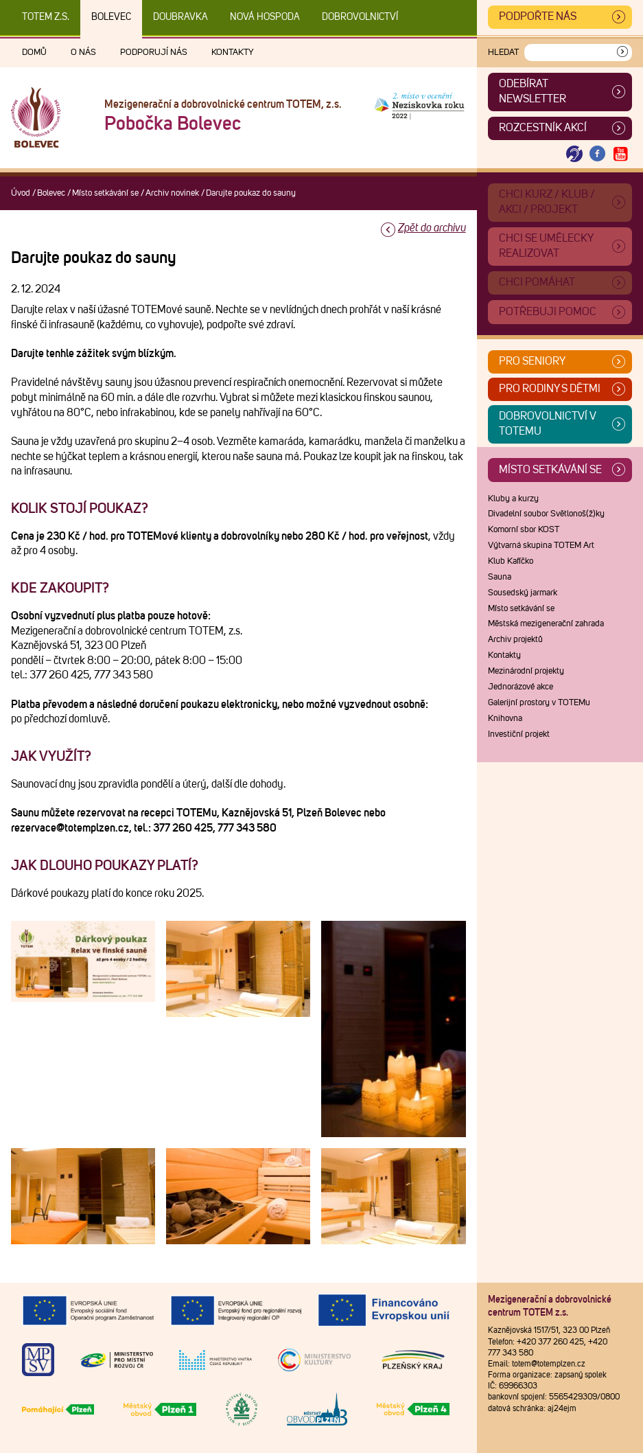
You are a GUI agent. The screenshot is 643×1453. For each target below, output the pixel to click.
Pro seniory (532, 361)
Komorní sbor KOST (523, 529)
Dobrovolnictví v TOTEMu (547, 424)
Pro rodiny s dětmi (549, 388)
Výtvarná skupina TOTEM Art (541, 545)
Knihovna (505, 718)
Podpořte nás (537, 16)
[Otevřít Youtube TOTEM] (620, 154)
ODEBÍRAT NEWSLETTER (532, 91)
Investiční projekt (519, 734)
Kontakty (232, 52)
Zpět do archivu (432, 227)
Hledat (503, 52)
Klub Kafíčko (510, 561)
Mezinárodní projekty (526, 671)
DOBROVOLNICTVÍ (360, 17)
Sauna (499, 577)
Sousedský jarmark (522, 592)
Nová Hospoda (265, 17)
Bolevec (111, 17)
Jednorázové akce (520, 687)
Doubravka (180, 17)
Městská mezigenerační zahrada (546, 623)
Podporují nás (153, 52)
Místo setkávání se (105, 193)
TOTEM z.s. (45, 17)
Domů (34, 52)
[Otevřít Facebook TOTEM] (597, 154)
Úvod (20, 193)
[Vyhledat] (622, 52)
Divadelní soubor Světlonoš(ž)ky (546, 514)
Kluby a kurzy (513, 498)
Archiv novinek (172, 193)
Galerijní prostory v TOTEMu (539, 702)
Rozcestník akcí (543, 127)
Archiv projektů (515, 639)
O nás (83, 52)
